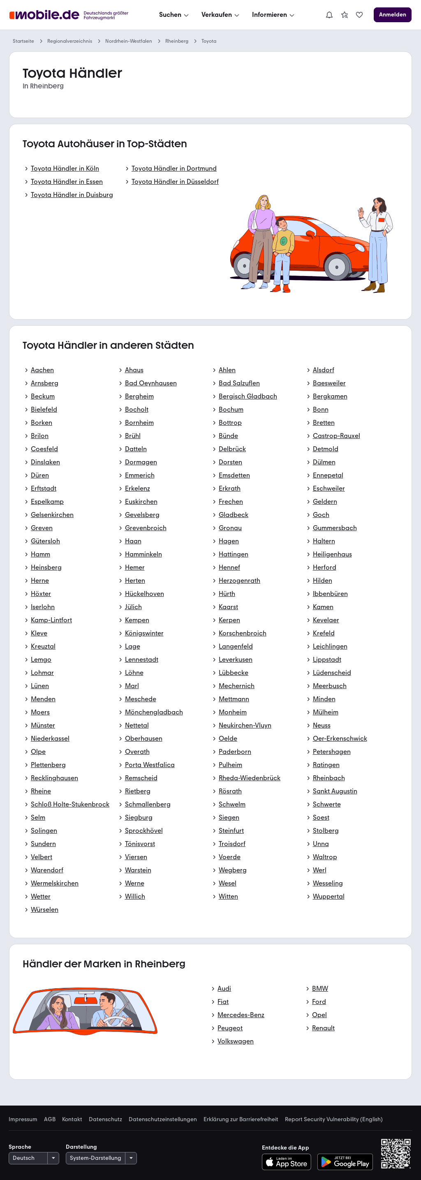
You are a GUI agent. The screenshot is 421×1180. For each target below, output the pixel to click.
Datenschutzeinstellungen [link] (163, 1119)
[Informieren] (274, 14)
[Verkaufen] (221, 14)
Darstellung (81, 1146)
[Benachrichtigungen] (329, 14)
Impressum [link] (23, 1119)
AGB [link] (50, 1119)
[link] (345, 15)
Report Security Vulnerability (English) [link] (334, 1119)
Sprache (20, 1146)
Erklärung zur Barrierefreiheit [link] (241, 1119)
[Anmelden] (393, 14)
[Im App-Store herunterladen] (289, 1162)
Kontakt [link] (72, 1119)
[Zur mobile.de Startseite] (71, 15)
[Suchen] (175, 14)
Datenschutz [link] (105, 1119)
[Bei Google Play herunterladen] (345, 1162)
